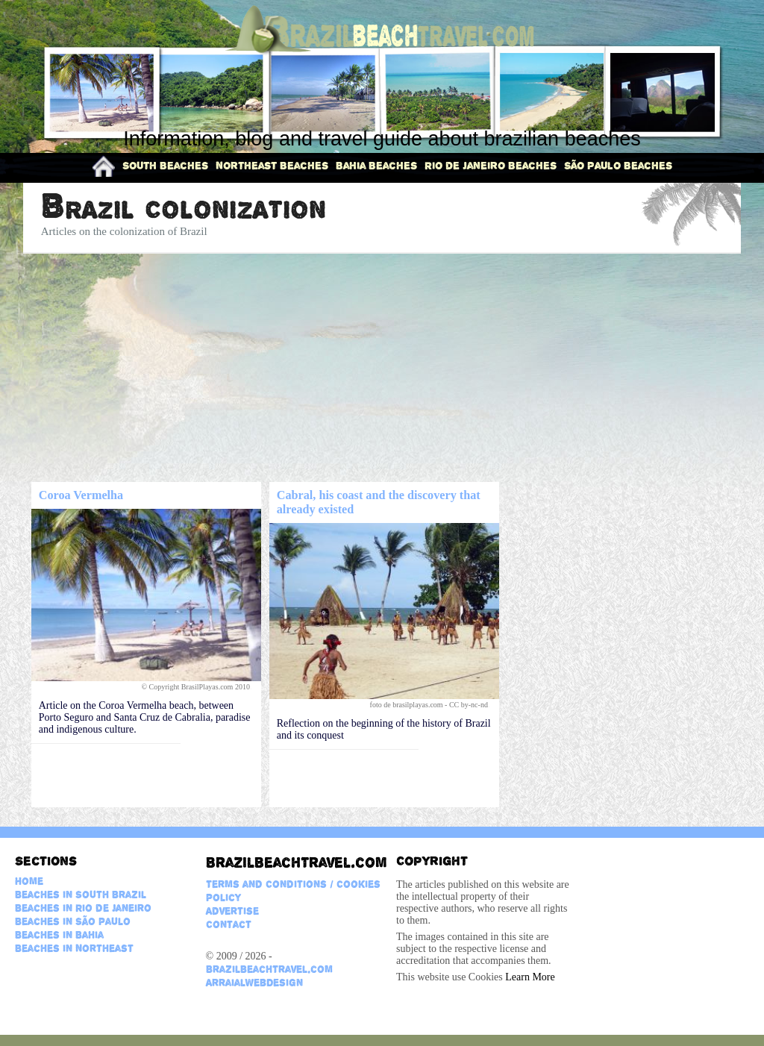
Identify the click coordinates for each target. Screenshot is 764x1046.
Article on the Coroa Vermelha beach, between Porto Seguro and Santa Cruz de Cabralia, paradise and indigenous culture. (145, 717)
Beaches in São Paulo (73, 921)
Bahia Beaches (376, 165)
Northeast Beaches (272, 165)
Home (29, 881)
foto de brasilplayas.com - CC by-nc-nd (430, 705)
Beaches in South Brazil (80, 895)
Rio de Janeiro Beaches (491, 165)
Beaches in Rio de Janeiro (83, 908)
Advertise (232, 911)
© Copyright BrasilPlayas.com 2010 (197, 687)
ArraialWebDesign (254, 983)
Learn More (529, 977)
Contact (228, 924)
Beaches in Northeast (74, 948)
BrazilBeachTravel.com (294, 862)
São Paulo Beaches (618, 165)
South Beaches (165, 165)
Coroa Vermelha (81, 495)
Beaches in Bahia (59, 935)
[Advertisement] (382, 368)
